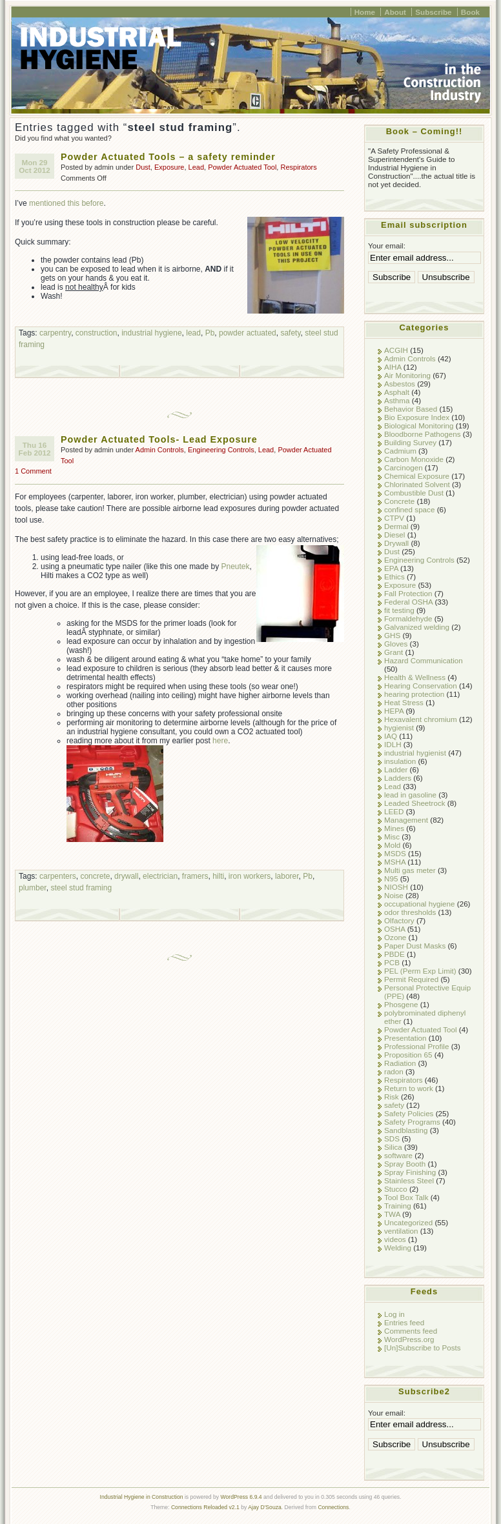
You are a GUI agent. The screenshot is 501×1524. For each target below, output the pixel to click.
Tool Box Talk (406, 1197)
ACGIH (396, 350)
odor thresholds (410, 912)
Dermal (396, 526)
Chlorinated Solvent (417, 484)
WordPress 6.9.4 (241, 1497)
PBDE (394, 954)
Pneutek (235, 566)
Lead (196, 167)
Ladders (397, 778)
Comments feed (410, 1331)
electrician (160, 876)
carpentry (55, 332)
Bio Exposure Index (416, 417)
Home (364, 12)
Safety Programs (412, 1122)
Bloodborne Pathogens (422, 434)
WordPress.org (409, 1339)
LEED (394, 811)
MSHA (394, 861)
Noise (394, 895)
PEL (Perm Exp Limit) (420, 971)
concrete (95, 876)
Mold (392, 845)
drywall (126, 876)
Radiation (400, 1063)
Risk (391, 1096)
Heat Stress (404, 702)
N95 (391, 878)
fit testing (399, 610)
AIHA (393, 367)
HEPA (394, 711)
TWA (392, 1214)
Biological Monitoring (419, 425)
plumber (32, 887)
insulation (400, 761)
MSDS (395, 853)
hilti (218, 876)
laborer (287, 876)
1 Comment (33, 471)
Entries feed (404, 1322)
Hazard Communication (423, 660)
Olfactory (399, 920)
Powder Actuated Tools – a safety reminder (168, 157)
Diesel (394, 534)
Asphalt (396, 392)
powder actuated (247, 332)
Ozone (395, 937)
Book (470, 12)
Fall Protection (408, 593)
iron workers (250, 876)
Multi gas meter (410, 870)
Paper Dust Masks (414, 945)
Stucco (395, 1189)
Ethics (394, 576)
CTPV (394, 518)
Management (406, 820)
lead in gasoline (410, 794)
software (398, 1155)
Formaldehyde (408, 618)
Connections (333, 1507)
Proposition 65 (408, 1054)
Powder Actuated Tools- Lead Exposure (159, 439)
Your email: (386, 245)
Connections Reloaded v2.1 (205, 1507)
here (220, 740)
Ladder (395, 769)
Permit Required (411, 979)
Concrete (399, 501)
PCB (392, 962)
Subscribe (433, 12)
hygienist (399, 727)
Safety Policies (408, 1113)
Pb (210, 332)
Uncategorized (408, 1222)
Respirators (298, 167)
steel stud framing (81, 887)
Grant (393, 652)
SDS (392, 1138)
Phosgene (401, 1004)
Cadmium (400, 450)
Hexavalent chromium (420, 719)
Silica (393, 1147)
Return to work (408, 1088)
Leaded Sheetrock (414, 803)
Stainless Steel (409, 1180)
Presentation (405, 1038)
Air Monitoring (407, 375)
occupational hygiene (419, 903)
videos (395, 1239)
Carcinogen (403, 467)
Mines (394, 828)
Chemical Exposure (416, 476)
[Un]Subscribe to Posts (422, 1347)
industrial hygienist (415, 752)
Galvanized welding (416, 627)
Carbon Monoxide (414, 459)
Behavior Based (410, 409)
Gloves (395, 643)
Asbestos (399, 383)
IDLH (393, 744)
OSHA (394, 929)
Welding (397, 1247)
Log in (394, 1314)
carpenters (57, 876)
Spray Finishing (410, 1172)
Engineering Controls (221, 450)
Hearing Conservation (420, 685)
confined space (409, 509)
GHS (392, 635)
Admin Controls (160, 450)
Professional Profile (416, 1046)
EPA (391, 568)
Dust (143, 167)
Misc (392, 836)
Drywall (396, 543)
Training (397, 1205)
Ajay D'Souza (264, 1507)
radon (394, 1071)
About (395, 12)
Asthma (397, 400)
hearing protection (414, 694)
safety (290, 332)
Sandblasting (405, 1130)
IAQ (390, 736)
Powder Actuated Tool (242, 167)
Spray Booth (404, 1163)
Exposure (169, 167)
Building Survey (410, 442)
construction (97, 332)
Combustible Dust (414, 492)
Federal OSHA (408, 601)
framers (195, 876)
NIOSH (396, 887)
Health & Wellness (414, 677)
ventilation (401, 1231)
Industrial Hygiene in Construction (141, 1497)
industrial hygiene (151, 332)
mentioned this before (66, 203)
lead (193, 332)
